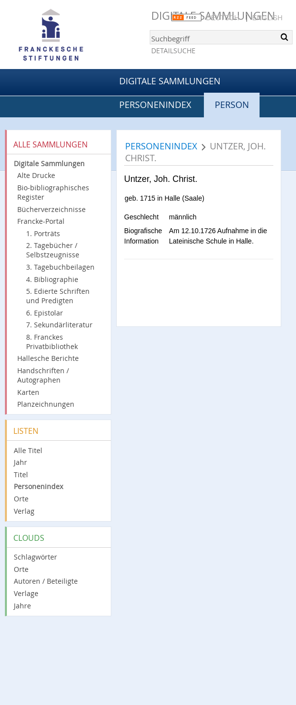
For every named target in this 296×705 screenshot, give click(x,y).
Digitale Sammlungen (170, 81)
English (267, 18)
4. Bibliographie (52, 279)
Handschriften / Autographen (43, 375)
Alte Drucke (36, 175)
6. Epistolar (44, 312)
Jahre (22, 605)
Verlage (26, 593)
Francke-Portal (41, 221)
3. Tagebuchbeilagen (60, 267)
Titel (21, 474)
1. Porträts (43, 233)
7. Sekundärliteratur (59, 324)
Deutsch (222, 18)
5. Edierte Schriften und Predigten (58, 295)
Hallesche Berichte (48, 358)
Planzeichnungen (45, 404)
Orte (21, 498)
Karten (28, 392)
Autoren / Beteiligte (46, 581)
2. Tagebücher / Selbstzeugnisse (52, 250)
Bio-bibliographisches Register (53, 192)
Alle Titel (28, 450)
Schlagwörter (35, 557)
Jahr (20, 462)
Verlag (24, 511)
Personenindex (155, 104)
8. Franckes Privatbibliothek (52, 341)
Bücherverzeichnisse (51, 209)
